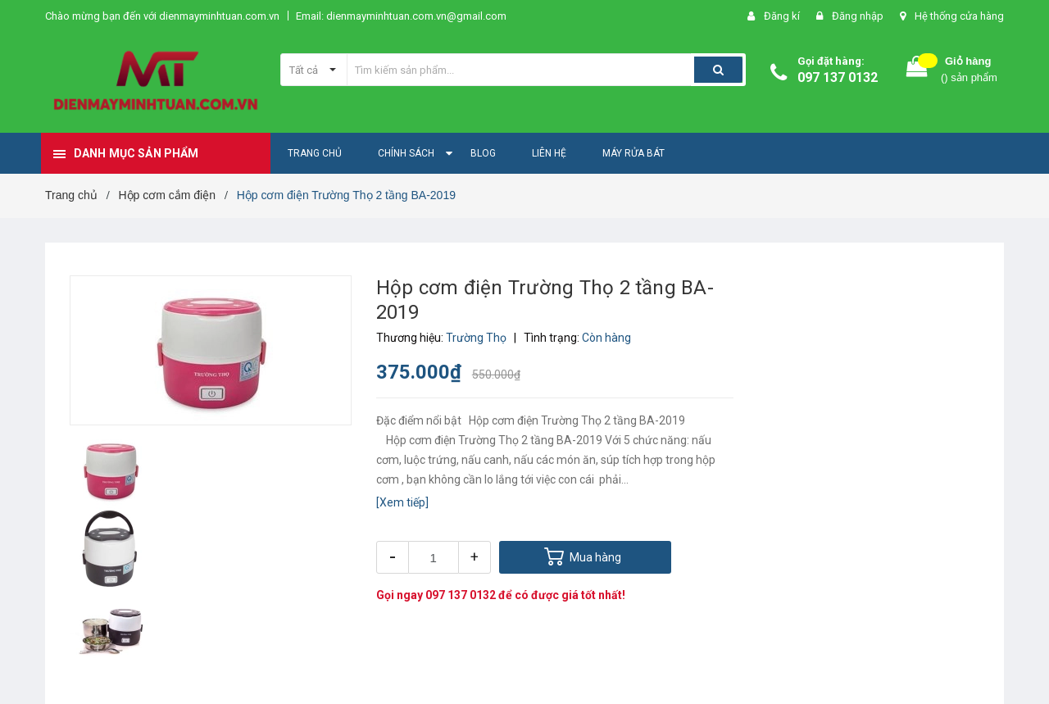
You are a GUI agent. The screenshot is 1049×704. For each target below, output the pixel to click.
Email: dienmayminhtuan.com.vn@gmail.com (401, 16)
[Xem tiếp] (402, 502)
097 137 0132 (837, 77)
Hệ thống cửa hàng (959, 16)
